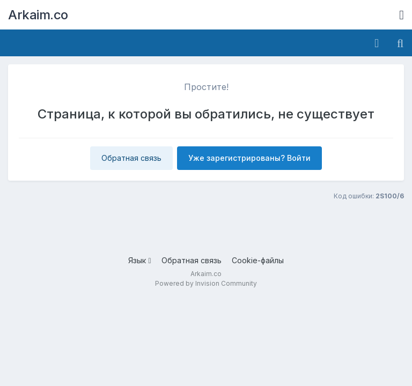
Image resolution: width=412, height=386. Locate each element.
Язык (139, 260)
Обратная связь (131, 157)
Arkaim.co (38, 15)
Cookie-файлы (258, 260)
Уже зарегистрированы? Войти (249, 157)
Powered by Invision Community (206, 283)
